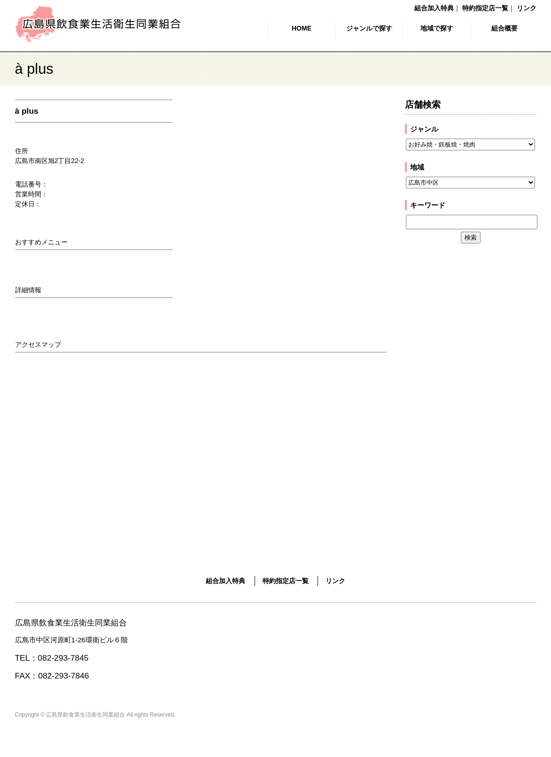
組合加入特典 (434, 8)
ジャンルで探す (369, 28)
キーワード (427, 205)
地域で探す (436, 28)
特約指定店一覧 (485, 8)
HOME (301, 28)
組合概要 (504, 28)
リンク (526, 8)
